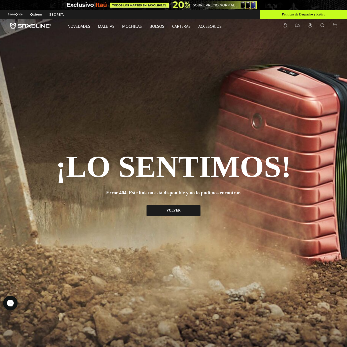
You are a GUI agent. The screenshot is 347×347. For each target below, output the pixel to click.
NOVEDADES (78, 26)
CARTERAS (181, 26)
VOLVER (173, 210)
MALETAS (106, 26)
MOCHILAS (132, 26)
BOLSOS (157, 26)
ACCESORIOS (210, 26)
